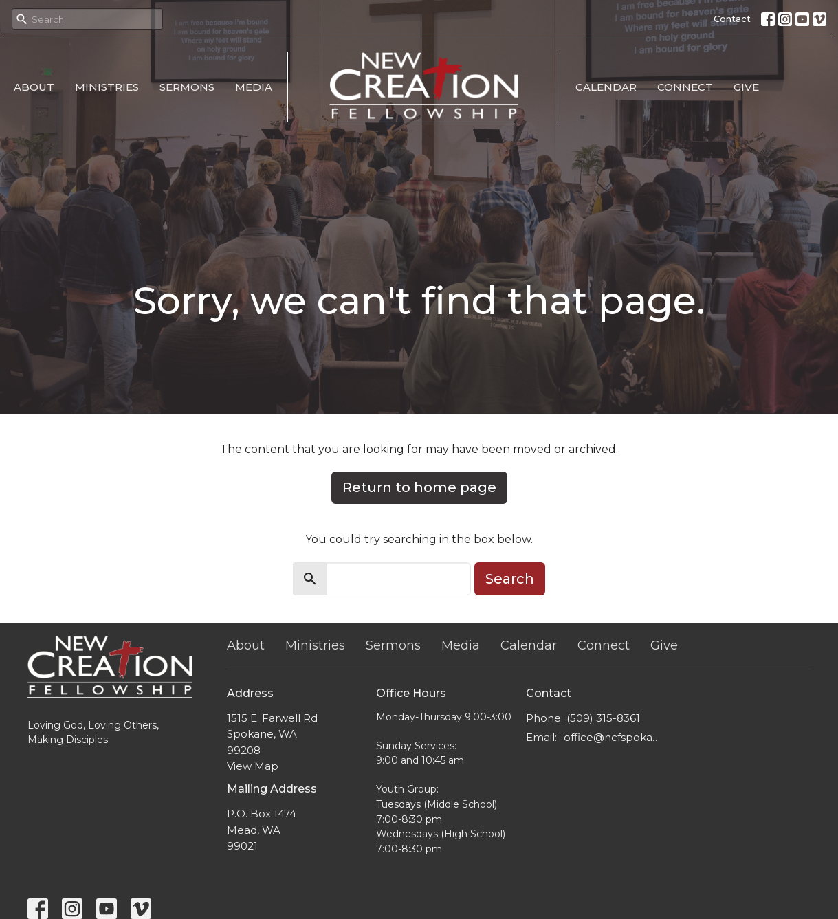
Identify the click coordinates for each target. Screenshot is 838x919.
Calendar (606, 86)
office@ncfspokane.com (613, 737)
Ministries (107, 86)
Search (509, 579)
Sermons (186, 86)
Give (746, 86)
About (34, 86)
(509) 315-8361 (603, 717)
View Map (252, 766)
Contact (732, 18)
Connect (685, 86)
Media (253, 86)
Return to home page (419, 487)
